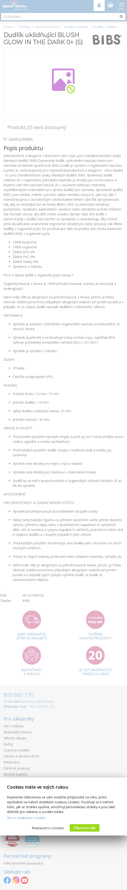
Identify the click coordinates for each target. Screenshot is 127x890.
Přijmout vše (85, 828)
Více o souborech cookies (26, 818)
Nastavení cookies (48, 828)
